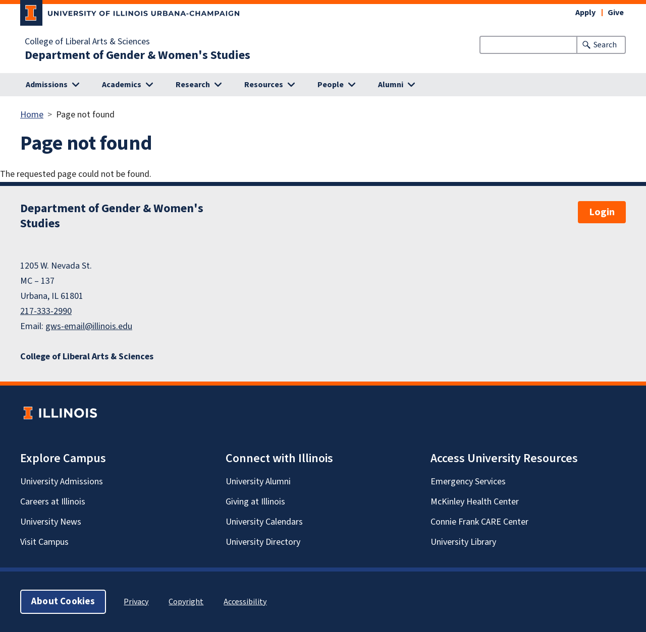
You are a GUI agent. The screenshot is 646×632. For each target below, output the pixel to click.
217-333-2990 (46, 311)
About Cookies (63, 601)
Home (31, 114)
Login (602, 212)
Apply (585, 12)
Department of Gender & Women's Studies (137, 55)
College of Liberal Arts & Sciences (87, 42)
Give (616, 12)
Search (605, 44)
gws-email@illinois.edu (88, 326)
